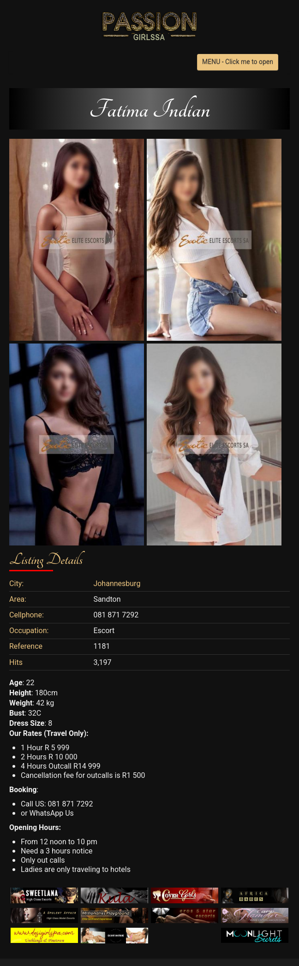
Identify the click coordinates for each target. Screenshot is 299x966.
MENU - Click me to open (237, 62)
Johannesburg (116, 583)
